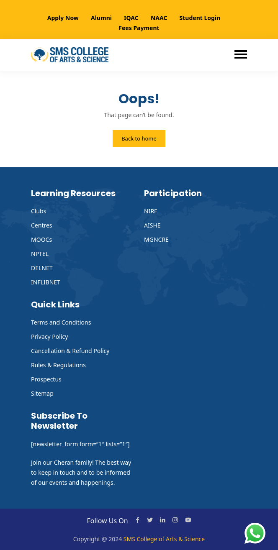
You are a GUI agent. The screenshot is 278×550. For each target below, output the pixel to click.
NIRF (150, 211)
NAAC (159, 18)
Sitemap (42, 393)
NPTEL (40, 254)
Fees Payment (138, 28)
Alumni (101, 18)
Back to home (139, 138)
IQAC (131, 18)
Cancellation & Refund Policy (70, 351)
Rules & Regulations (58, 365)
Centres (41, 225)
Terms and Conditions (61, 322)
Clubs (38, 211)
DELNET (42, 268)
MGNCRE (156, 239)
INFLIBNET (45, 282)
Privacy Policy (49, 336)
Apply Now (63, 18)
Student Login (200, 18)
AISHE (152, 225)
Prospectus (46, 379)
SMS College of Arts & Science (164, 539)
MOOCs (41, 239)
